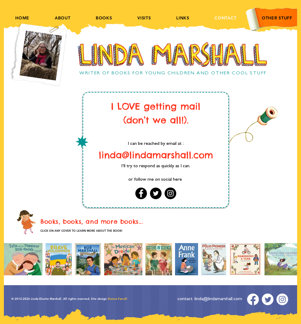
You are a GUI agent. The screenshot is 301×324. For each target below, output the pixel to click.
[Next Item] (286, 259)
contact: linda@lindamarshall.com (209, 299)
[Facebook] (141, 193)
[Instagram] (170, 193)
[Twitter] (156, 193)
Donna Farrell (117, 299)
